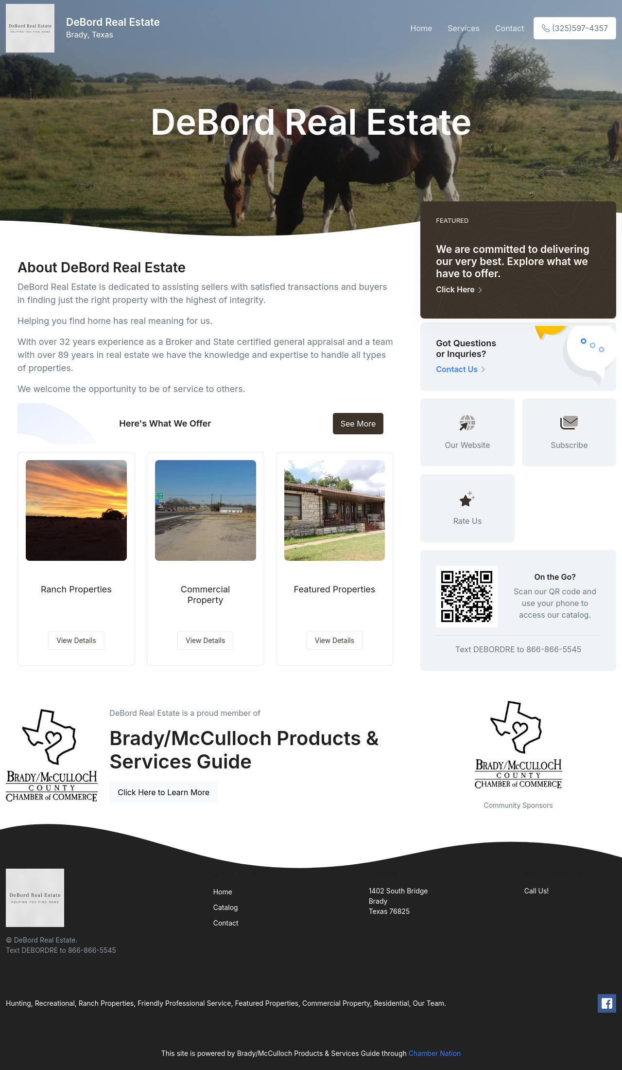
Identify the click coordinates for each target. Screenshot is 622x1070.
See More (358, 423)
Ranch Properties (76, 589)
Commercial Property (205, 594)
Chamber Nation (435, 1053)
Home (421, 28)
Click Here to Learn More (163, 792)
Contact (509, 28)
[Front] (32, 28)
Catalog (225, 907)
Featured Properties (334, 589)
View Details (76, 640)
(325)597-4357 (575, 28)
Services (464, 28)
